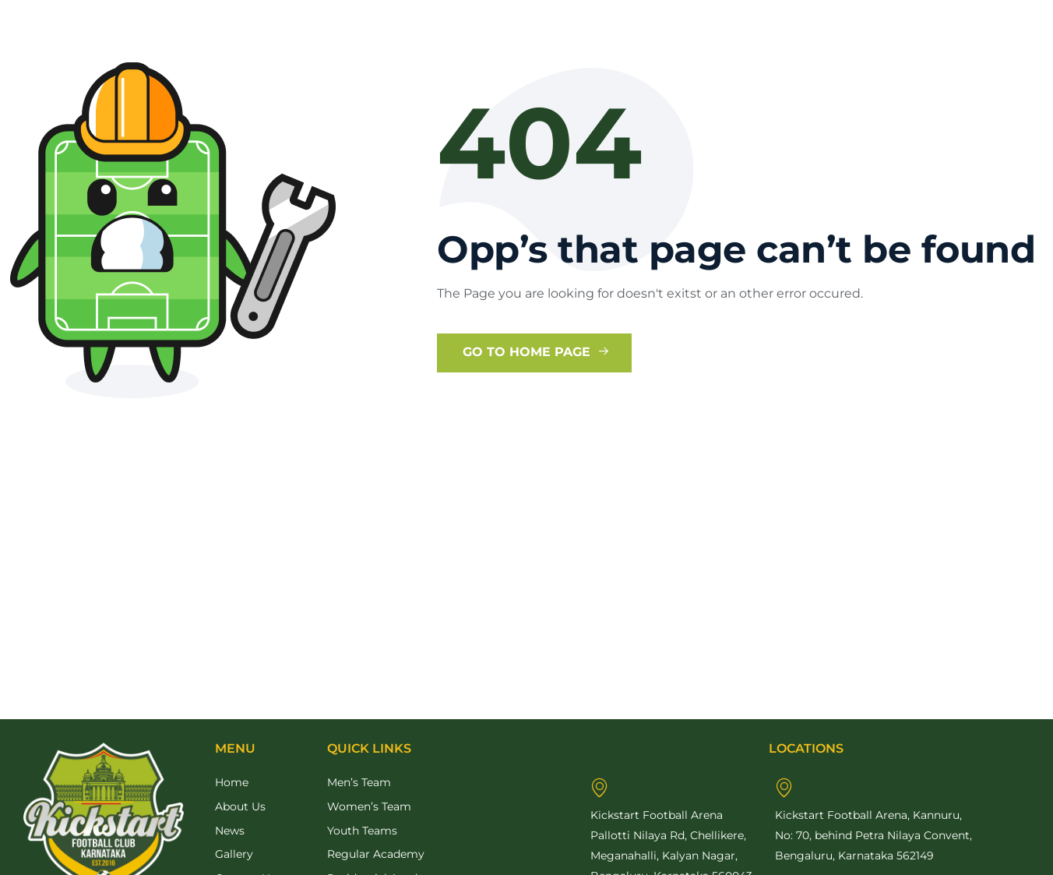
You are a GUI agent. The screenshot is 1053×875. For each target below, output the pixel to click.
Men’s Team (359, 782)
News (230, 831)
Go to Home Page (536, 351)
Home (231, 782)
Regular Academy (375, 854)
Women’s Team (369, 806)
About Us (240, 806)
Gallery (234, 854)
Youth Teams (362, 831)
